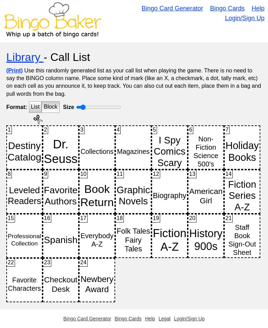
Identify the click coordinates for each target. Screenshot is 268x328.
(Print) (14, 70)
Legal (164, 318)
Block (50, 107)
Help (258, 8)
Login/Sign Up (245, 18)
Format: (16, 107)
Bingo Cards (227, 8)
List (35, 107)
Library (25, 57)
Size (68, 107)
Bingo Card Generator (172, 8)
